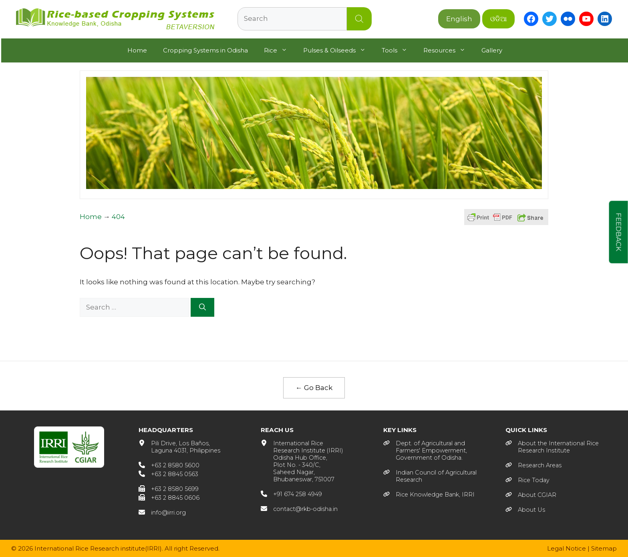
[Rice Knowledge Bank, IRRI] (429, 494)
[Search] (202, 306)
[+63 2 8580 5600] (169, 465)
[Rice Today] (527, 479)
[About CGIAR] (530, 494)
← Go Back (314, 387)
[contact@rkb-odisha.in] (299, 508)
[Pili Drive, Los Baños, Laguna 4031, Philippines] (179, 446)
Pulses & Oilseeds (337, 50)
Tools (398, 50)
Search (359, 18)
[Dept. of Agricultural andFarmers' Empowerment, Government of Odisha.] (425, 450)
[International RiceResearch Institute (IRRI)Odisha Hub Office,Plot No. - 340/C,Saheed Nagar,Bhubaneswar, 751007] (302, 461)
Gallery (491, 49)
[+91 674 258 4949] (291, 493)
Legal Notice (566, 548)
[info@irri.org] (162, 512)
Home (136, 49)
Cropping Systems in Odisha (204, 49)
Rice (278, 50)
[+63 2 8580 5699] (169, 488)
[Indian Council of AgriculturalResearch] (430, 476)
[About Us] (525, 509)
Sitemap (604, 548)
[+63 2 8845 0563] (168, 473)
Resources (448, 50)
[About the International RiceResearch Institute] (552, 446)
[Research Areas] (533, 465)
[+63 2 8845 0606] (169, 497)
